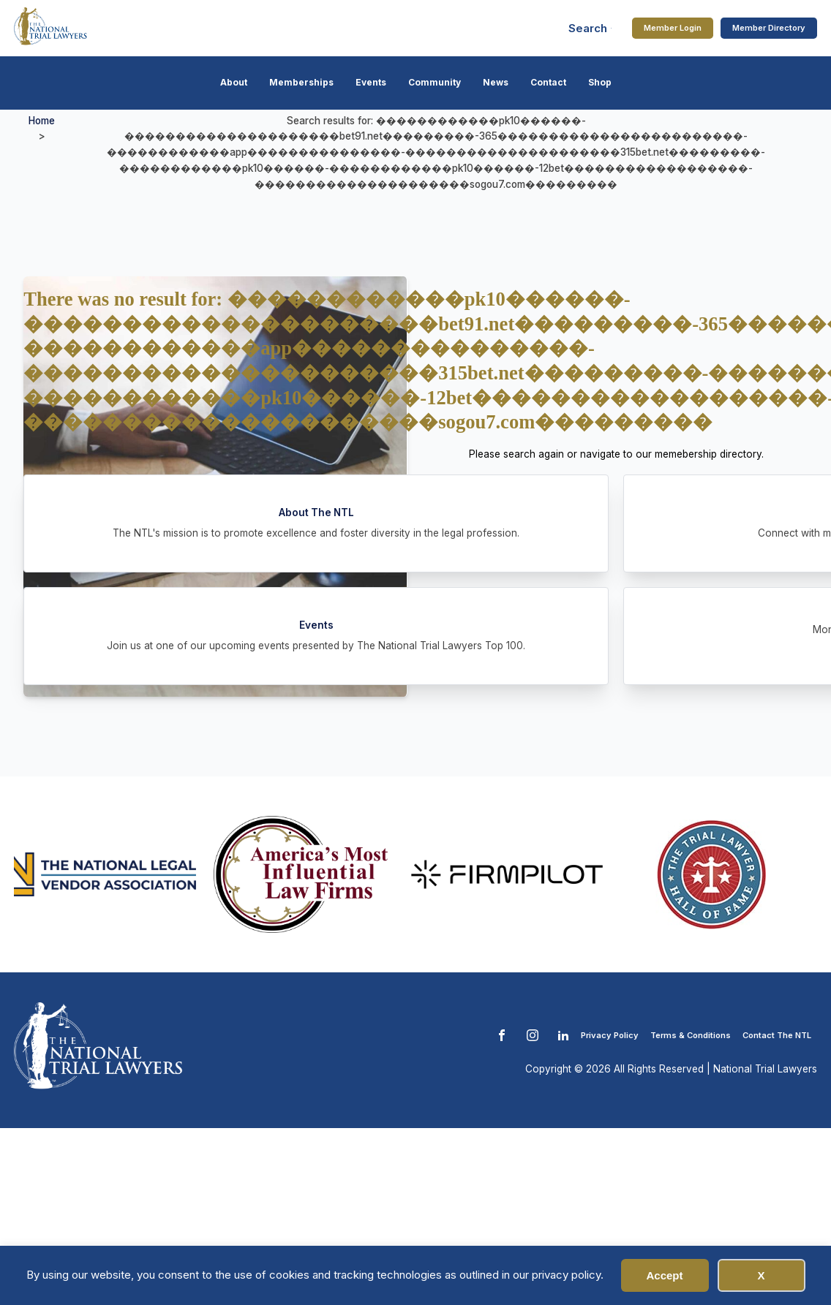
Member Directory (768, 28)
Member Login (673, 28)
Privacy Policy (610, 1035)
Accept (664, 1275)
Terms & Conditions (690, 1035)
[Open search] (590, 28)
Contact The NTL (776, 1035)
